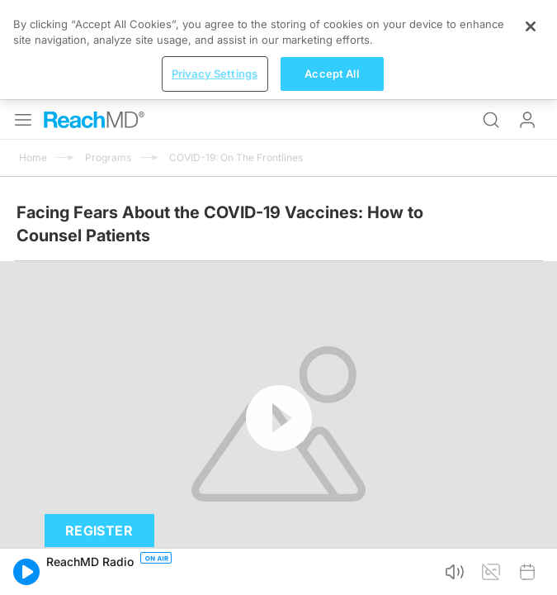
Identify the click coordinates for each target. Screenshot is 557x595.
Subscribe (171, 495)
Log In (527, 20)
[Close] (530, 533)
